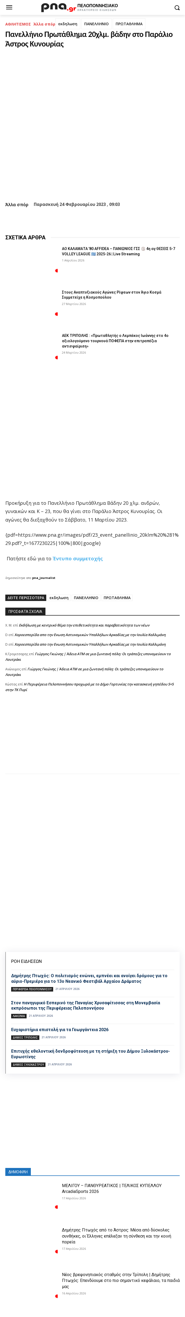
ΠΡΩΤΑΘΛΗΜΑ (129, 23)
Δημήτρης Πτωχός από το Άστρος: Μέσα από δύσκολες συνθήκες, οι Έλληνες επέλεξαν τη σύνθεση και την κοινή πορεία (116, 1235)
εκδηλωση (67, 23)
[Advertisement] (92, 738)
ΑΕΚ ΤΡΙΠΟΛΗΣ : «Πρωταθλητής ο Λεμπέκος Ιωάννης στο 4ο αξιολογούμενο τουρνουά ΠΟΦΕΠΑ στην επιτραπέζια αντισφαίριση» (115, 340)
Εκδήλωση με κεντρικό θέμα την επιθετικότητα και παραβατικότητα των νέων (84, 625)
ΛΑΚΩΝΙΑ (19, 1016)
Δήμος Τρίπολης (25, 1037)
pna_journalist (43, 578)
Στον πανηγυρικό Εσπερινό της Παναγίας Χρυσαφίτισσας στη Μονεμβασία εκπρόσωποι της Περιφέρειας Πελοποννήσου (85, 1005)
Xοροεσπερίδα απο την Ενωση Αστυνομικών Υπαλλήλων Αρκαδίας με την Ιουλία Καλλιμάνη (90, 634)
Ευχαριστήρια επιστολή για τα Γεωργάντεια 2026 (59, 1029)
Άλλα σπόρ (44, 24)
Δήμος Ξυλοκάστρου (28, 1064)
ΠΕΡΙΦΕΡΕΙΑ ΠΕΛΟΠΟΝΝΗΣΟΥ (32, 989)
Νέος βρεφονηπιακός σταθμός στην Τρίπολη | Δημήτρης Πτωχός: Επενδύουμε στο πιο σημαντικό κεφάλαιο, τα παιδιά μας (121, 1280)
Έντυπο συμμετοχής (78, 558)
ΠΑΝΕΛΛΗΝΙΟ (96, 23)
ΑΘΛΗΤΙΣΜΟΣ (18, 24)
